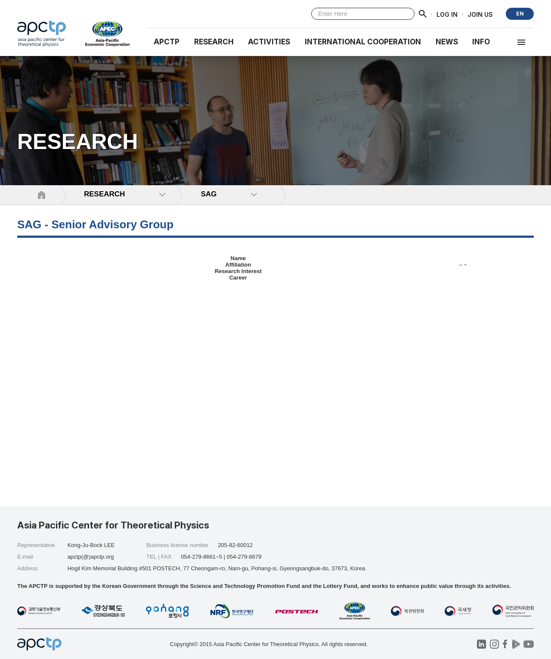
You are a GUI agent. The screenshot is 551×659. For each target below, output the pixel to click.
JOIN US (480, 14)
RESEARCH (214, 41)
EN (520, 13)
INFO (481, 41)
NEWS (447, 41)
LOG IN (447, 14)
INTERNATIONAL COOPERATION (363, 41)
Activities (269, 41)
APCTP (167, 41)
